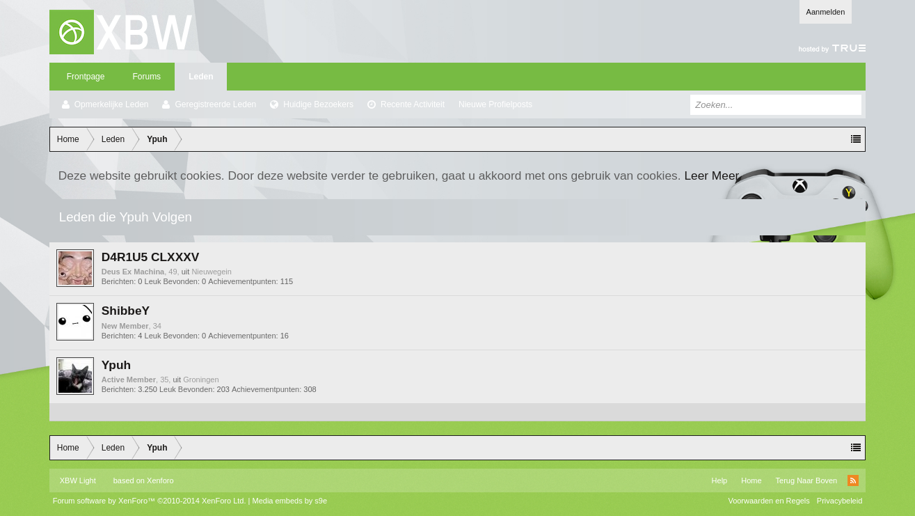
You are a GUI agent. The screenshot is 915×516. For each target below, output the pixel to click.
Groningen (200, 379)
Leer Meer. (713, 175)
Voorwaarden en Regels (768, 501)
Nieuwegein (211, 271)
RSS (853, 480)
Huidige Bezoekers (318, 104)
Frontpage (86, 76)
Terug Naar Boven (807, 480)
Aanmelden (825, 12)
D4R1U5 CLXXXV (151, 257)
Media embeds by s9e (289, 501)
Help (720, 480)
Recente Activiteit (413, 104)
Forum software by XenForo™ (149, 501)
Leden (201, 76)
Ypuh (116, 365)
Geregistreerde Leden (215, 104)
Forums (146, 76)
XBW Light (78, 480)
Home (751, 480)
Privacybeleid (839, 501)
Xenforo (160, 480)
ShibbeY (126, 311)
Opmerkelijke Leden (111, 104)
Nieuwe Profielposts (495, 104)
